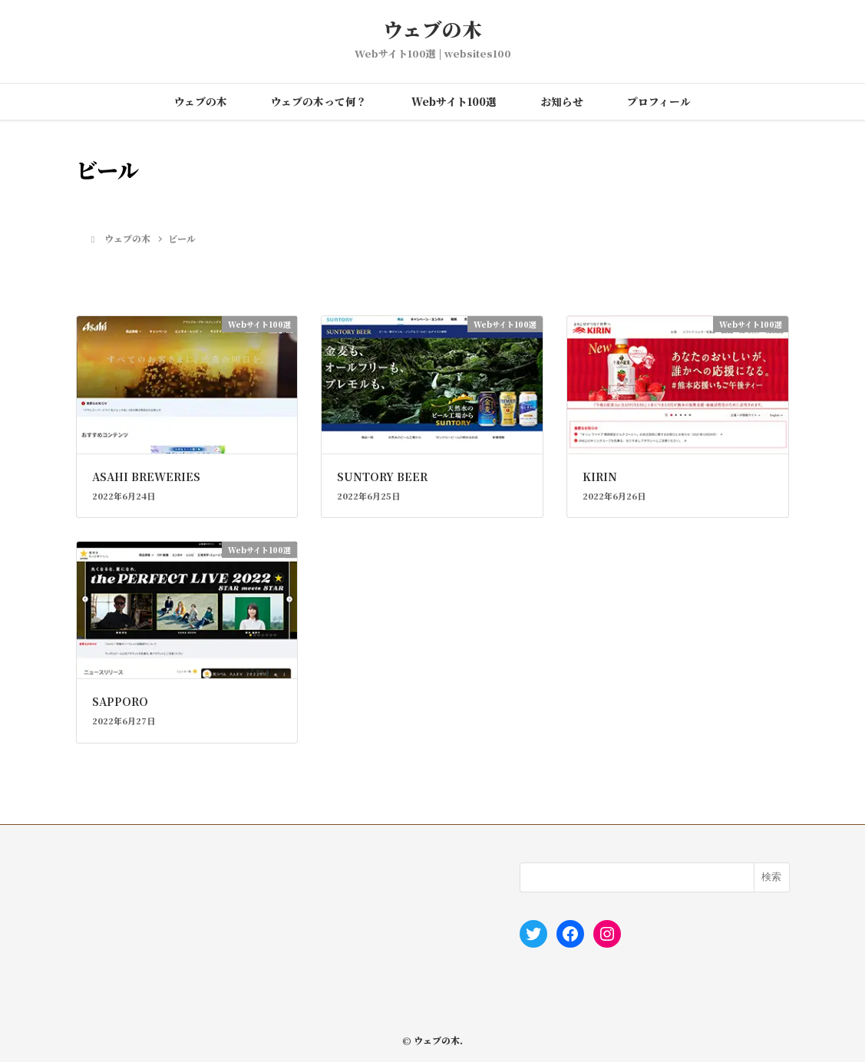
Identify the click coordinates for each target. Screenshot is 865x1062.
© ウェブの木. (432, 1040)
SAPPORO (120, 701)
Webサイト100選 (454, 101)
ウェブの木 (432, 29)
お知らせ (561, 101)
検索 (771, 876)
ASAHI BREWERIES (146, 476)
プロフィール (659, 101)
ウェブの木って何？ (319, 101)
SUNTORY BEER (382, 476)
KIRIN (600, 476)
